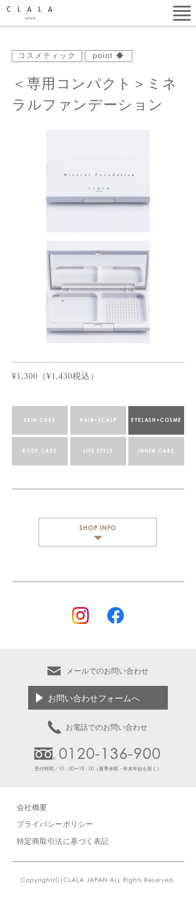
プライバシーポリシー (55, 823)
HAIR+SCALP (98, 420)
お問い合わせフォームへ (94, 698)
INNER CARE (156, 451)
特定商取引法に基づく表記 (63, 841)
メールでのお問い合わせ (107, 670)
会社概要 (32, 807)
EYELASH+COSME (156, 420)
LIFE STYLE (98, 451)
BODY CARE (39, 451)
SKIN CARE (39, 420)
